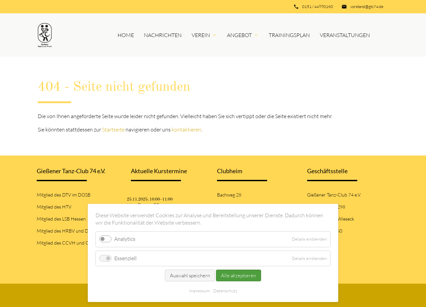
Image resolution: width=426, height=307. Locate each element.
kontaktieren (186, 129)
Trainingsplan (289, 35)
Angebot (239, 35)
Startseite (113, 129)
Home (126, 35)
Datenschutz (225, 290)
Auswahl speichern (190, 275)
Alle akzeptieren (238, 275)
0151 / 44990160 (317, 6)
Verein (201, 35)
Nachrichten (163, 35)
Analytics (124, 239)
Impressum (199, 290)
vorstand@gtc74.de (366, 6)
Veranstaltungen (345, 35)
